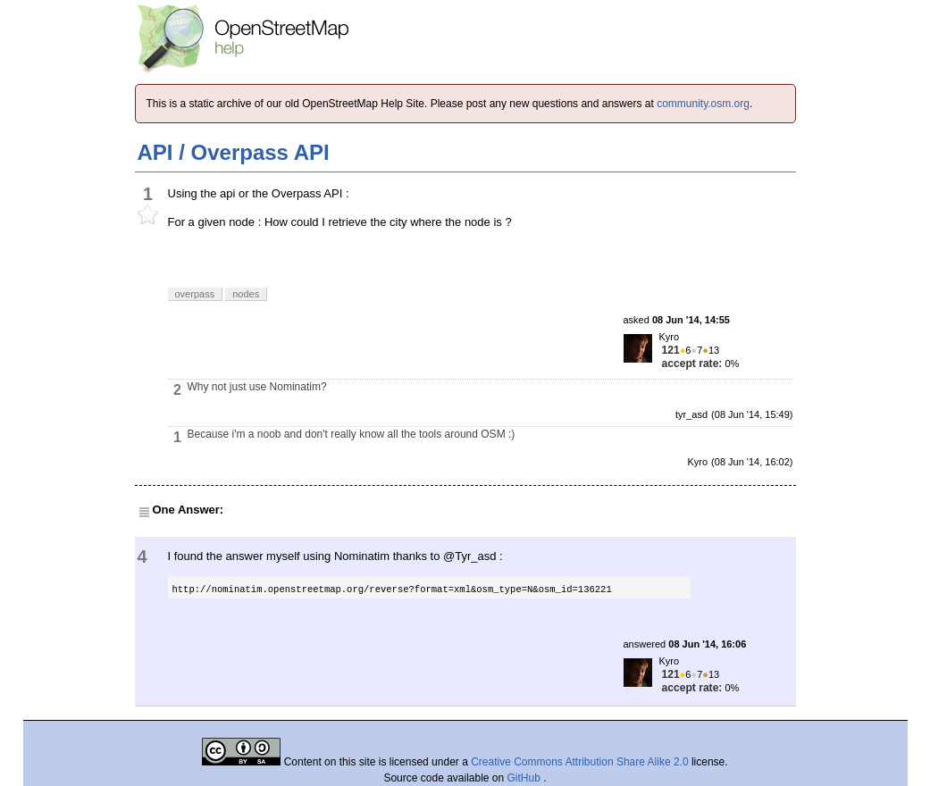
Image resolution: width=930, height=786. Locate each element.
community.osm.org (703, 103)
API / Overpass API (234, 152)
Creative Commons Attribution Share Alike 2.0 (579, 762)
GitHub (525, 778)
